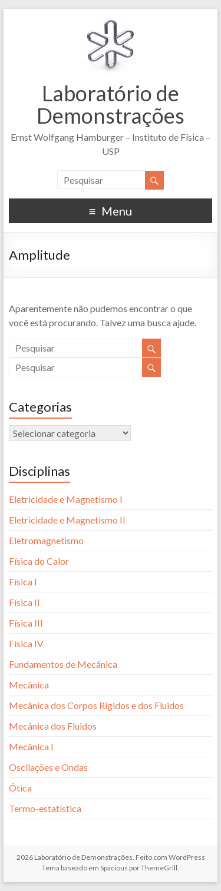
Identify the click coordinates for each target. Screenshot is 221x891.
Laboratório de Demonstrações (110, 104)
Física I (23, 581)
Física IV (26, 643)
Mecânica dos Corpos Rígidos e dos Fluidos (96, 705)
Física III (26, 622)
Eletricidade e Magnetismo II (67, 519)
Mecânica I (31, 746)
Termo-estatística (45, 808)
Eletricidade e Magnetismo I (66, 499)
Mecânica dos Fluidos (53, 725)
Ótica (20, 787)
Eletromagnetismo (46, 540)
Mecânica (29, 684)
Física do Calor (39, 561)
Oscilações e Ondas (48, 767)
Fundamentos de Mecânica (63, 664)
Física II (24, 602)
